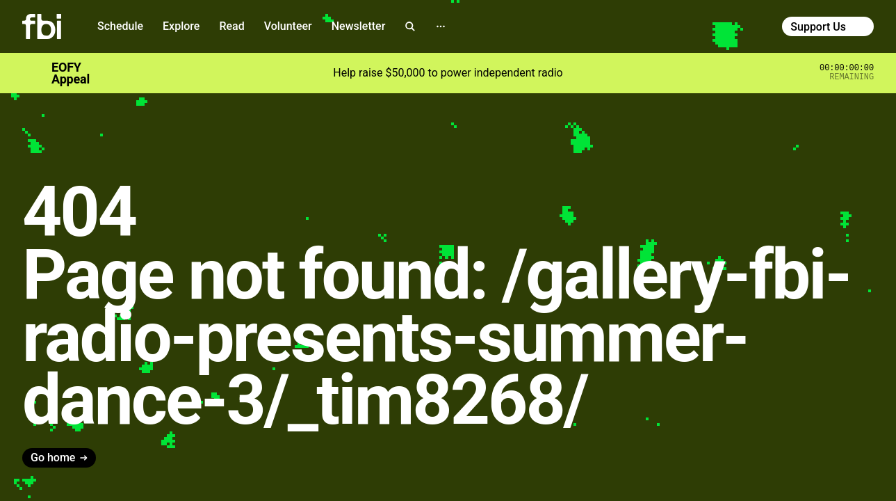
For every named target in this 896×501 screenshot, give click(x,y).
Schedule (120, 26)
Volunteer (288, 26)
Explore (181, 26)
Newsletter (359, 26)
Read (231, 26)
